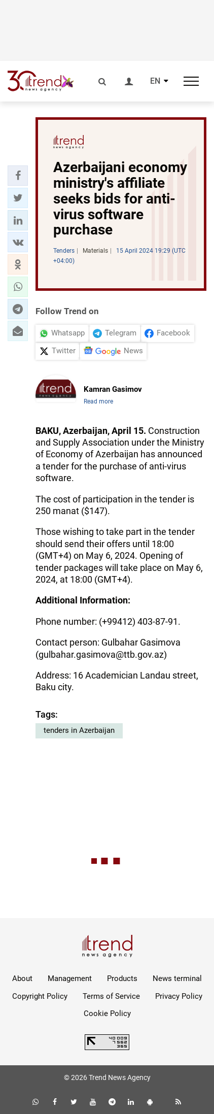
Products (122, 978)
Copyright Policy (39, 996)
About (22, 978)
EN (155, 81)
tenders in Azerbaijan (79, 730)
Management (70, 978)
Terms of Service (111, 996)
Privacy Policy (178, 996)
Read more (98, 401)
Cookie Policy (107, 1013)
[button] (18, 175)
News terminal (177, 978)
